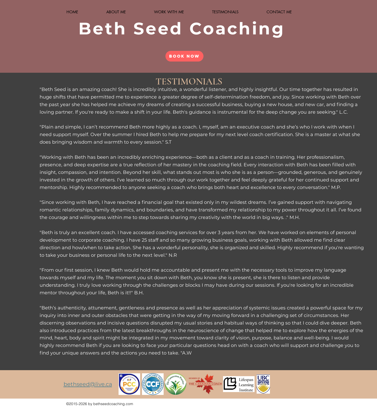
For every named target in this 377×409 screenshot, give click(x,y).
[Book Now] (184, 56)
